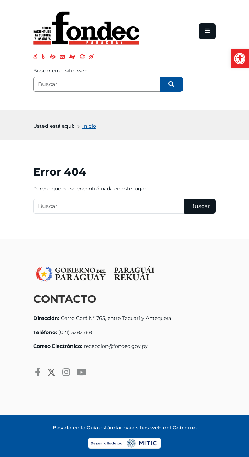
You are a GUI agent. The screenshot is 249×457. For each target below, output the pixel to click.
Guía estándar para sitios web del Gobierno (142, 428)
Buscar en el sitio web (60, 70)
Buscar (200, 206)
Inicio (89, 126)
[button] (240, 58)
